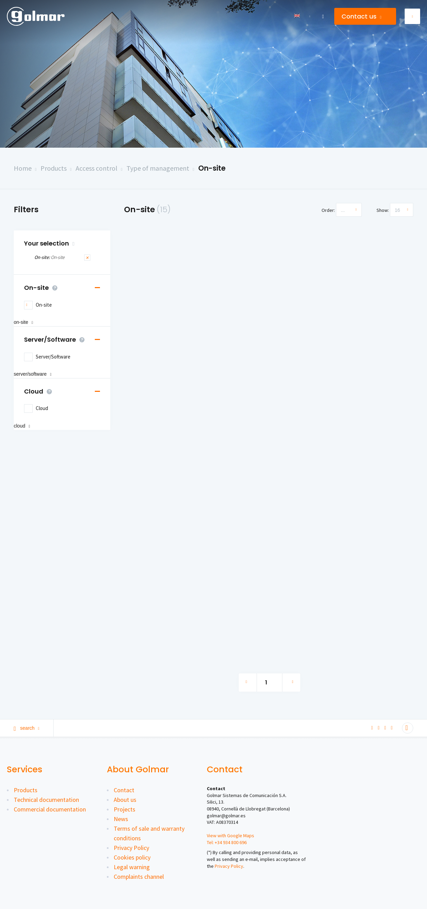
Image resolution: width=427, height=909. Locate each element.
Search (27, 728)
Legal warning (132, 867)
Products (54, 168)
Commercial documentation (50, 809)
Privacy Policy (131, 848)
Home (23, 168)
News (121, 819)
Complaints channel (139, 876)
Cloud (39, 391)
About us (125, 800)
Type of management (157, 168)
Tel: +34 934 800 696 (227, 842)
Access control (96, 168)
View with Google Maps (230, 835)
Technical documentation (46, 800)
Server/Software (56, 339)
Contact (124, 790)
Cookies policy (132, 857)
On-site (212, 168)
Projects (124, 809)
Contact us (361, 16)
